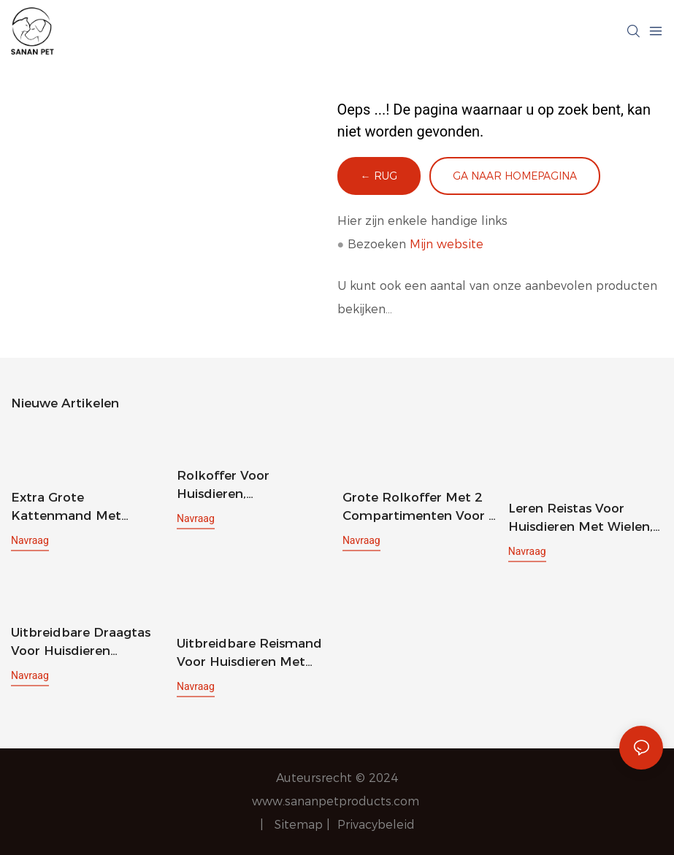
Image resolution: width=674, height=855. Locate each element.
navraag (30, 540)
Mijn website (446, 244)
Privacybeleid (376, 825)
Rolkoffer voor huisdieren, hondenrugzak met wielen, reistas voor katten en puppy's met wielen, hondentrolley (250, 486)
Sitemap (300, 825)
